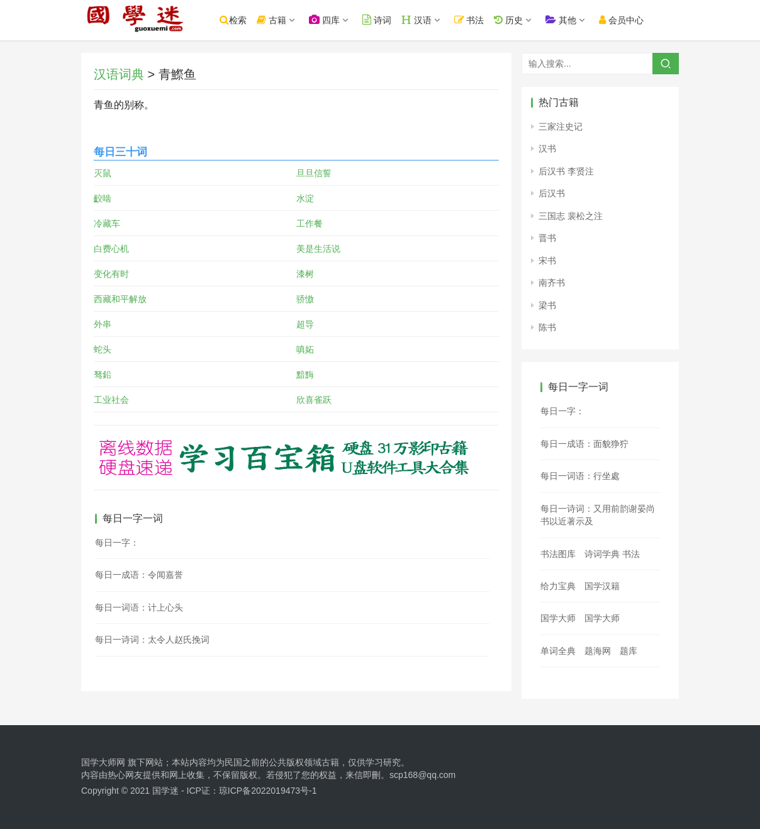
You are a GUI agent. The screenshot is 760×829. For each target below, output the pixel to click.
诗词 (395, 19)
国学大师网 (103, 762)
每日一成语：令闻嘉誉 (139, 575)
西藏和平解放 (120, 299)
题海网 (597, 651)
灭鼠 (102, 173)
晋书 (547, 238)
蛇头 (102, 349)
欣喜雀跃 (314, 400)
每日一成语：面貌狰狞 (584, 444)
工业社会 (111, 400)
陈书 (547, 327)
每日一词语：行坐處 (580, 476)
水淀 (305, 198)
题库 (628, 651)
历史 (526, 19)
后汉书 (552, 193)
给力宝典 (558, 586)
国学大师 (558, 618)
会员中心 (639, 19)
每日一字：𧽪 (562, 411)
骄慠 (305, 299)
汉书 (547, 149)
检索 (251, 19)
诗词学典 (602, 554)
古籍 (290, 19)
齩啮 (102, 198)
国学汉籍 (602, 586)
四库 (342, 19)
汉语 (435, 19)
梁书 (547, 305)
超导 (305, 324)
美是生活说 (318, 249)
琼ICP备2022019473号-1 (268, 791)
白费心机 (111, 249)
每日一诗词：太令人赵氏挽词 (152, 639)
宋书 (547, 261)
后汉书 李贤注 (566, 171)
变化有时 (111, 274)
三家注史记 (561, 126)
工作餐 (309, 223)
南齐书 (552, 283)
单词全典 (558, 651)
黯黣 (305, 374)
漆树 (305, 274)
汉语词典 (119, 74)
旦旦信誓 (314, 173)
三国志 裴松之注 (571, 216)
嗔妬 (305, 349)
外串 (102, 324)
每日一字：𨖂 (117, 543)
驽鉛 (102, 374)
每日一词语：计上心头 (139, 607)
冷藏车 (107, 223)
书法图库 (558, 554)
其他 (579, 19)
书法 (487, 19)
